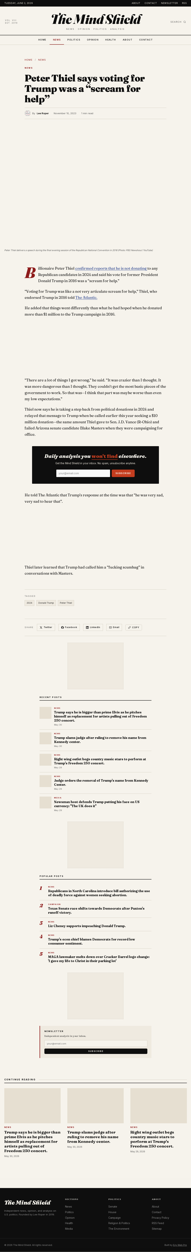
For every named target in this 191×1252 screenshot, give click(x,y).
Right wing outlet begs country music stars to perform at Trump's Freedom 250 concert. (100, 761)
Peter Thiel (66, 602)
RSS (184, 3)
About (136, 3)
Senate (112, 1206)
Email (114, 627)
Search (178, 21)
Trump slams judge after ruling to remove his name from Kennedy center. (100, 740)
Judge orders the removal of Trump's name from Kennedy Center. (101, 782)
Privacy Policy (160, 1217)
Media (69, 1228)
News (57, 39)
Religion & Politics (119, 1223)
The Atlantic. (86, 297)
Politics (73, 39)
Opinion (92, 39)
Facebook (69, 627)
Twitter (46, 627)
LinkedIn (93, 627)
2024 (29, 602)
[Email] (83, 473)
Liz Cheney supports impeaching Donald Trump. (87, 926)
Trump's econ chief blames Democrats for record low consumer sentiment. (91, 941)
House (112, 1212)
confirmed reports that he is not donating (111, 268)
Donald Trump (46, 602)
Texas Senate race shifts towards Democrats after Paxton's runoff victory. (96, 911)
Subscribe (123, 473)
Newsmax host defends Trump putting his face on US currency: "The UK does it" (97, 804)
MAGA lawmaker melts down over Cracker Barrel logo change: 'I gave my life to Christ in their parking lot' (99, 959)
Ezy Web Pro (180, 1245)
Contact (151, 3)
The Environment (118, 1228)
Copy (134, 627)
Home (42, 39)
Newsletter (169, 3)
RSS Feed (158, 1223)
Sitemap (157, 1228)
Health (110, 39)
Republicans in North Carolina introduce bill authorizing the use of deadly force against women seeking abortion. (99, 893)
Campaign (114, 1217)
